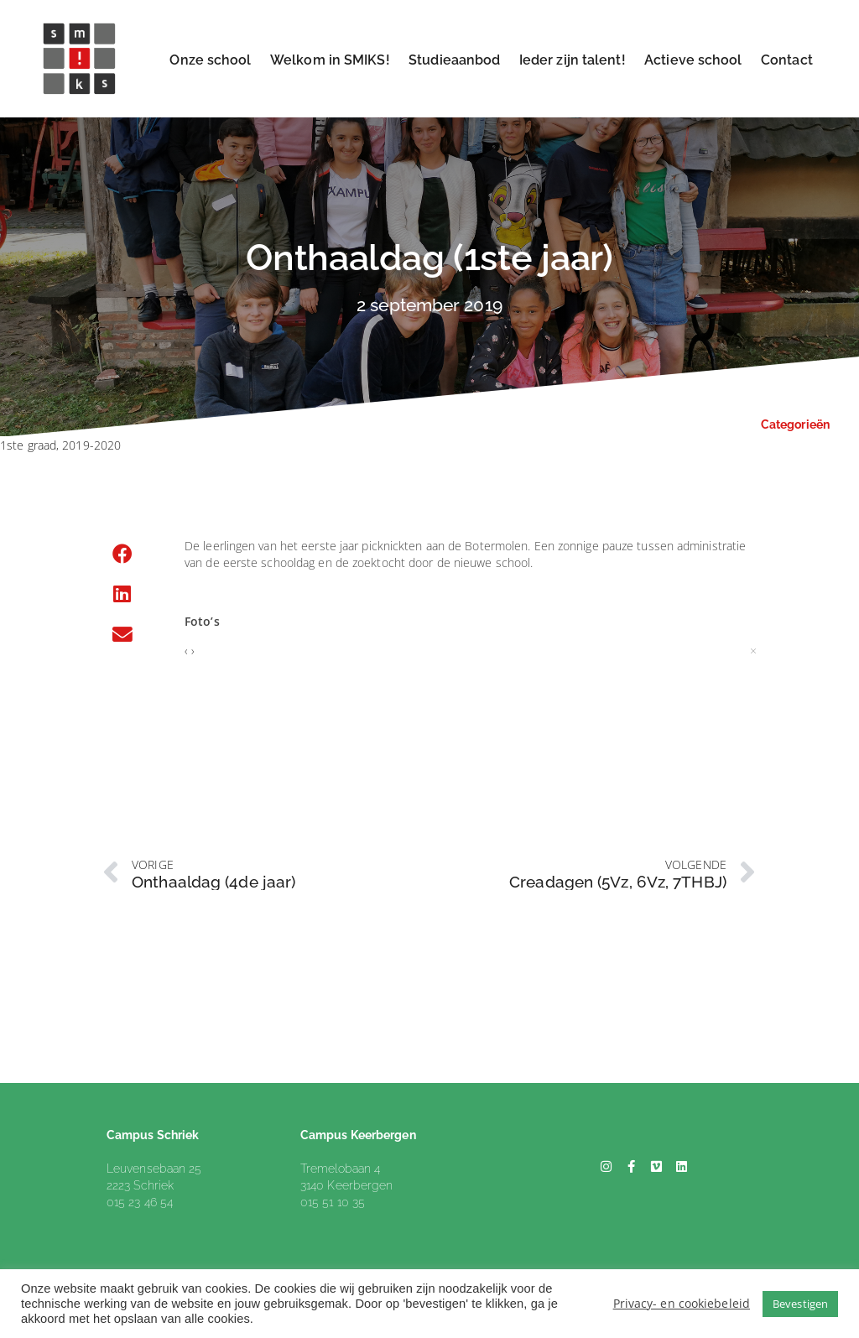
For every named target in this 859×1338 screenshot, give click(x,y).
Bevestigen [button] (800, 1303)
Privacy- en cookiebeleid (681, 1303)
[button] (122, 554)
